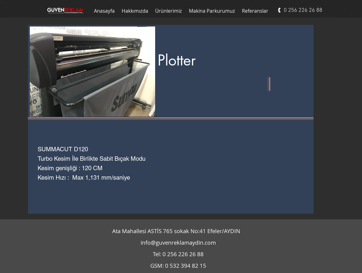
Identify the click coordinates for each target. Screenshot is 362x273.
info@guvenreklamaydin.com (178, 242)
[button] (211, 11)
